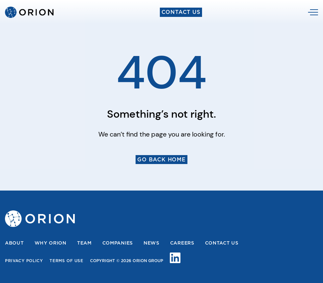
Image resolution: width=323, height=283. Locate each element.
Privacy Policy (24, 260)
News (152, 243)
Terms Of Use (66, 260)
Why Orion (50, 243)
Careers (182, 243)
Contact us (222, 243)
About (14, 243)
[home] (29, 12)
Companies (117, 243)
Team (84, 243)
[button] (313, 12)
